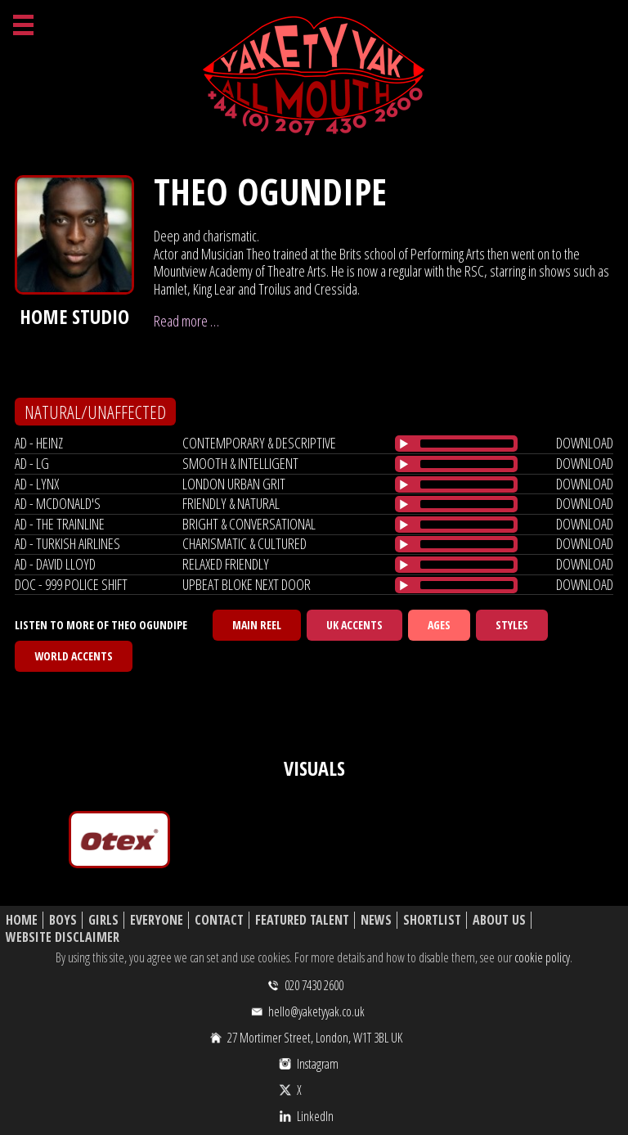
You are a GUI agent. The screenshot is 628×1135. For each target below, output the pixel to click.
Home (22, 920)
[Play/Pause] (403, 443)
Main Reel (256, 625)
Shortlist (432, 920)
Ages (439, 625)
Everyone (156, 920)
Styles (512, 625)
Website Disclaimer (62, 937)
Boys (63, 920)
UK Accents (354, 625)
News (376, 920)
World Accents (73, 656)
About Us (499, 920)
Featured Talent (302, 920)
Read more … (186, 321)
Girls (103, 920)
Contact (219, 920)
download (584, 443)
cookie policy (542, 957)
